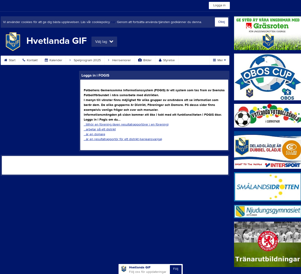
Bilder (145, 60)
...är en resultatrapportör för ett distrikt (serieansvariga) (123, 139)
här (113, 22)
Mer (219, 60)
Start (9, 60)
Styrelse (167, 60)
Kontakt (30, 60)
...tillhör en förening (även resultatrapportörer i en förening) (126, 124)
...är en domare (94, 134)
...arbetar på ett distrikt (100, 129)
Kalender (53, 60)
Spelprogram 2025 (85, 60)
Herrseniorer (119, 60)
